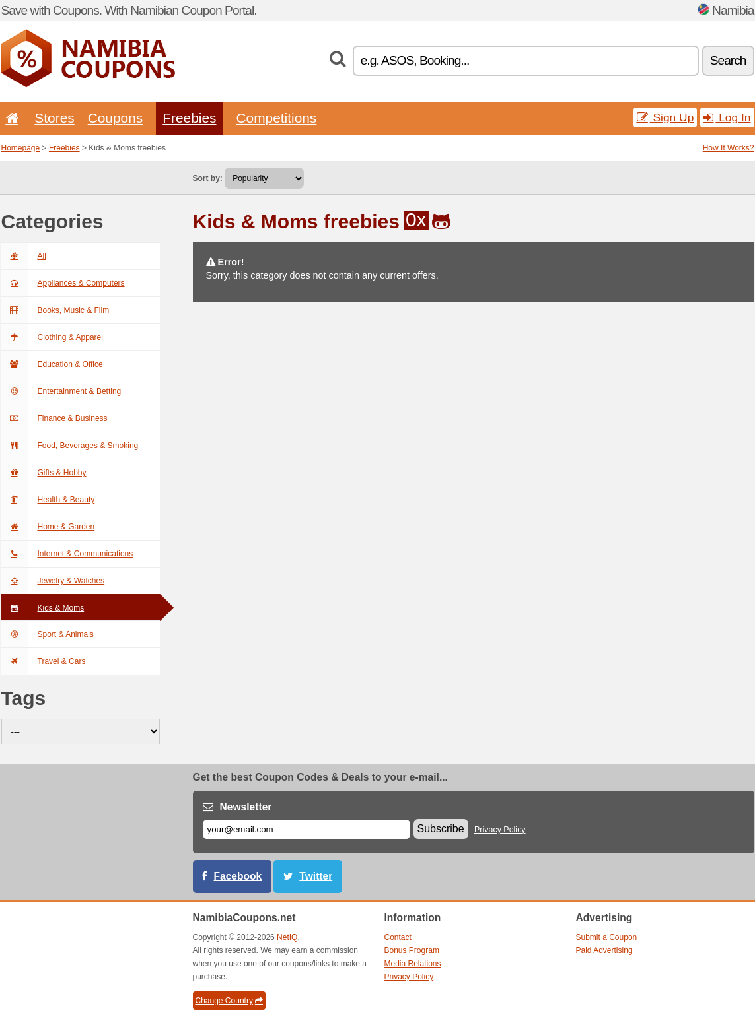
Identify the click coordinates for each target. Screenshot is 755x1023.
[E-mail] (306, 829)
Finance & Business (54, 418)
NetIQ (287, 937)
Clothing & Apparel (52, 337)
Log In (726, 117)
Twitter (315, 876)
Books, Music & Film (55, 310)
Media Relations (412, 963)
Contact (398, 937)
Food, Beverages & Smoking (70, 445)
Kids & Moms (43, 608)
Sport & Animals (47, 634)
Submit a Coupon (606, 937)
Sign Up (665, 117)
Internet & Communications (67, 554)
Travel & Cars (43, 661)
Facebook (238, 876)
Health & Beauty (48, 499)
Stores (54, 117)
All (23, 256)
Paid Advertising (604, 950)
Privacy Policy (500, 829)
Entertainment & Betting (61, 391)
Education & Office (52, 364)
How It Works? (728, 147)
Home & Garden (48, 526)
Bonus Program (411, 950)
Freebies (189, 117)
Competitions (276, 117)
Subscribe (440, 828)
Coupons (115, 117)
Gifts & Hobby (44, 472)
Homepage (20, 147)
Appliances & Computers (63, 283)
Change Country (229, 1000)
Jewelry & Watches (53, 581)
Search (728, 60)
